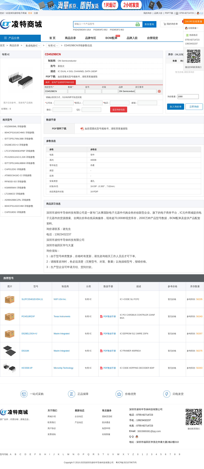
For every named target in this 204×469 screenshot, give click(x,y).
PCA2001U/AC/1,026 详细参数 (20, 157)
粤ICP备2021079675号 (126, 462)
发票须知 (52, 434)
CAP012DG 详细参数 (15, 169)
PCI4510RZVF (28, 316)
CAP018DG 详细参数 (15, 212)
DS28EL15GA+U (29, 333)
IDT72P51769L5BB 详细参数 (19, 138)
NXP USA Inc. (60, 299)
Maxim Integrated (62, 333)
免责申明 (106, 428)
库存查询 (149, 24)
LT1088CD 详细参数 (15, 193)
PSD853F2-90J (117, 30)
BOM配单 (111, 38)
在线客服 (106, 434)
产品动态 (79, 422)
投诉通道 (106, 422)
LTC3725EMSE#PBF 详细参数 (20, 151)
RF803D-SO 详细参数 (15, 181)
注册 (36, 13)
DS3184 (25, 351)
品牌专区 (90, 38)
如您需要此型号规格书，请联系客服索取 (78, 76)
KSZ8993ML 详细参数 (15, 126)
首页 (2, 45)
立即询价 (194, 106)
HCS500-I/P (27, 368)
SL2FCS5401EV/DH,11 (32, 299)
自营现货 (152, 38)
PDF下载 (169, 13)
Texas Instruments (62, 316)
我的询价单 (174, 23)
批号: (53, 66)
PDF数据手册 (108, 316)
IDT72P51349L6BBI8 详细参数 (20, 163)
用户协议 (52, 428)
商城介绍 (52, 416)
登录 (30, 13)
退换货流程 (107, 416)
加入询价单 (176, 106)
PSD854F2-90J (100, 30)
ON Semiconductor (67, 61)
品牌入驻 (158, 13)
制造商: (52, 60)
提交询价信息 (119, 109)
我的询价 (147, 13)
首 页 (52, 38)
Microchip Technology (63, 368)
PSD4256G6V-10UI (82, 30)
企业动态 (79, 416)
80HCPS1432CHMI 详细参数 (19, 206)
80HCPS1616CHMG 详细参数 (19, 132)
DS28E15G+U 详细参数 (16, 145)
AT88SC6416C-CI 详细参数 (18, 175)
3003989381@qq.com (149, 431)
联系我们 (52, 422)
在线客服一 (191, 28)
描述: (53, 71)
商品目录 (70, 38)
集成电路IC (33, 45)
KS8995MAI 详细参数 (15, 187)
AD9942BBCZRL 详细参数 (18, 200)
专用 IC (53, 45)
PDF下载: (51, 76)
